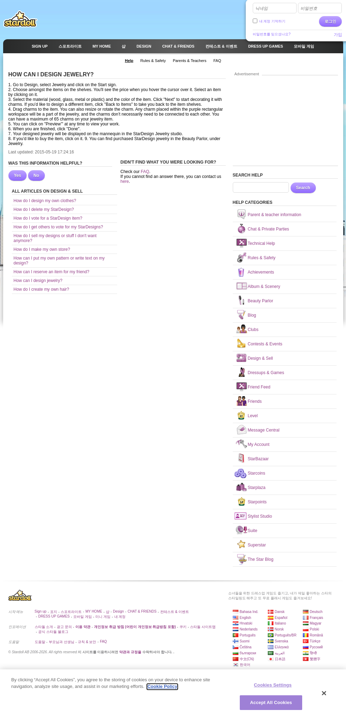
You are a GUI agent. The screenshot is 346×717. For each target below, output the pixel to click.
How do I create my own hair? (41, 289)
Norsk (279, 629)
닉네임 (261, 8)
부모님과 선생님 (61, 642)
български (248, 653)
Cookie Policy (162, 689)
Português (248, 635)
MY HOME (94, 611)
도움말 (40, 642)
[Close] (324, 696)
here (125, 181)
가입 (338, 34)
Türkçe (315, 641)
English (245, 618)
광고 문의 (64, 627)
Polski (314, 629)
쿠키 (182, 627)
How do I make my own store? (42, 249)
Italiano (280, 623)
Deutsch (316, 612)
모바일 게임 (82, 617)
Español (281, 618)
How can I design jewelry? (38, 280)
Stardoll (20, 19)
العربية (280, 653)
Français (316, 618)
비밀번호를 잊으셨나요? (272, 34)
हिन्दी (313, 653)
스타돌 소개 (44, 627)
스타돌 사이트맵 (203, 627)
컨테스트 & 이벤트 (174, 612)
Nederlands (249, 629)
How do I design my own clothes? (45, 200)
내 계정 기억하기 (272, 21)
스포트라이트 (71, 612)
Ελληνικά (282, 647)
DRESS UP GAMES (54, 616)
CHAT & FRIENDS (142, 611)
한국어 (245, 665)
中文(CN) (247, 659)
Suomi (245, 641)
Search (303, 187)
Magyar (315, 623)
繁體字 (315, 659)
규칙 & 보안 (87, 642)
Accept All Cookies (271, 705)
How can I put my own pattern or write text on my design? (59, 261)
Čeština (246, 647)
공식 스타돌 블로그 (53, 632)
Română (316, 635)
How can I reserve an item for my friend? (51, 271)
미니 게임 (102, 617)
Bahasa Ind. (249, 612)
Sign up (41, 611)
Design (118, 611)
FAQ (145, 171)
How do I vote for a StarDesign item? (48, 218)
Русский (316, 647)
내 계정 (120, 617)
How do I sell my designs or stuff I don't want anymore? (55, 238)
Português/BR (286, 635)
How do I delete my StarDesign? (44, 209)
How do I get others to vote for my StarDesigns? (58, 227)
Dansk (280, 612)
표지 (53, 612)
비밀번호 (308, 8)
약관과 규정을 (130, 652)
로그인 (330, 21)
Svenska (281, 641)
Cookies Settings (273, 687)
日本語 (280, 659)
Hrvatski (246, 623)
